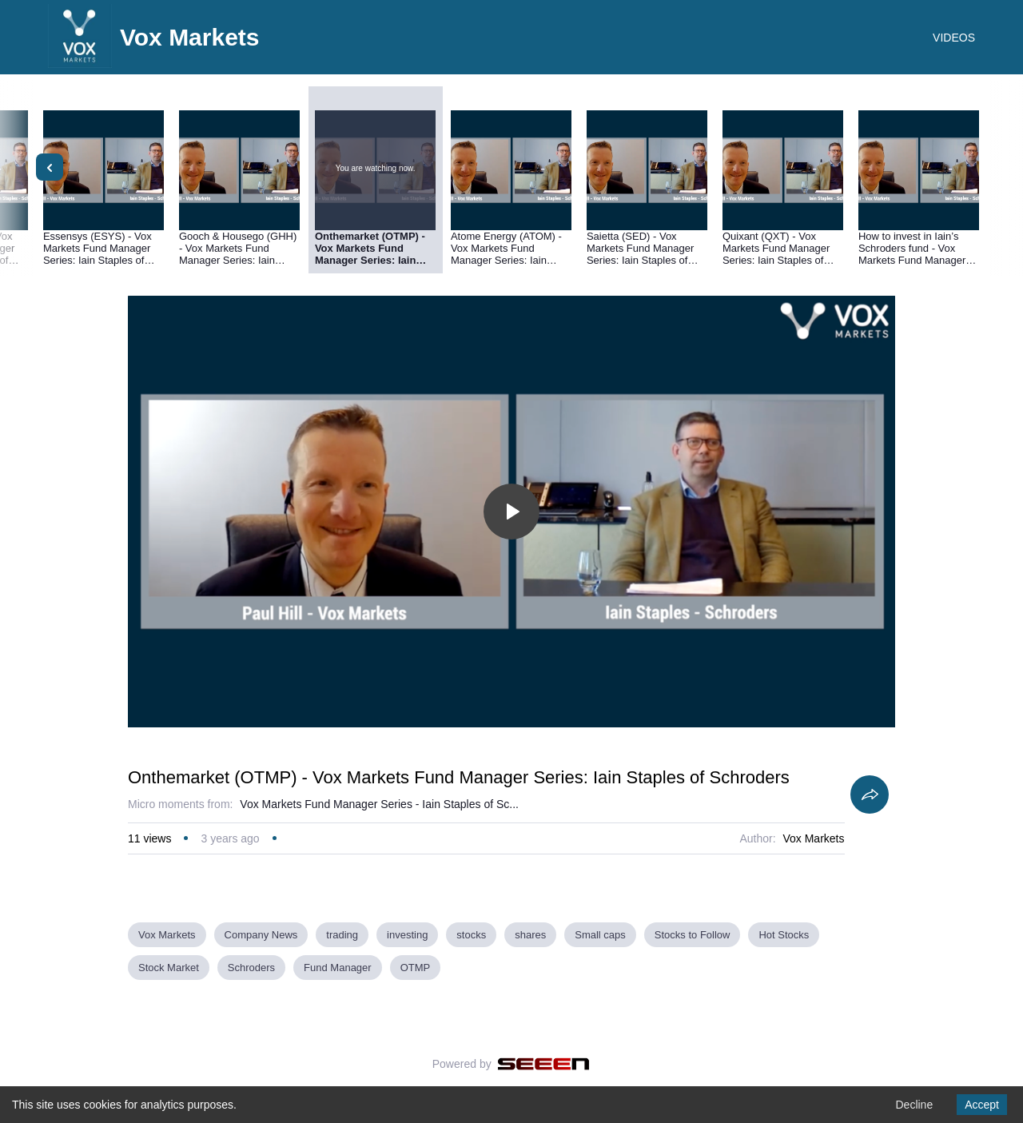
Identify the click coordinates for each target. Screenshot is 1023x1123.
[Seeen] (543, 1064)
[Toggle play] (511, 512)
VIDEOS (954, 37)
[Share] (869, 794)
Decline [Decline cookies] (914, 1104)
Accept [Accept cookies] (982, 1104)
